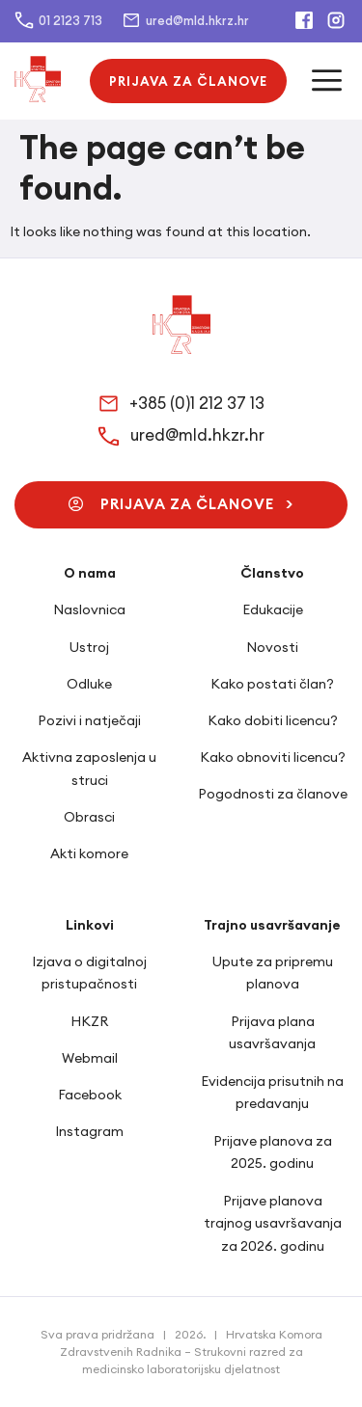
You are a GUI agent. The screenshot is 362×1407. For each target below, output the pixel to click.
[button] (188, 81)
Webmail (90, 1058)
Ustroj (89, 647)
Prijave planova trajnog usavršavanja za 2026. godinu (273, 1224)
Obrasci (89, 816)
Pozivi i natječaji (89, 720)
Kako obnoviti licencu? (273, 757)
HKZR (89, 1021)
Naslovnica (89, 609)
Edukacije (272, 609)
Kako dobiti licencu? (273, 720)
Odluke (89, 683)
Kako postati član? (272, 683)
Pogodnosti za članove (273, 793)
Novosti (272, 647)
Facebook (90, 1094)
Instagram (89, 1131)
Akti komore (89, 853)
